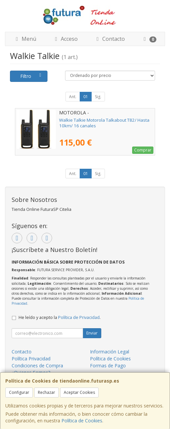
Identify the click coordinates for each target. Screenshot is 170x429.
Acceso (65, 38)
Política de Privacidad (79, 317)
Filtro (31, 76)
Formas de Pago (108, 365)
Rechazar (46, 392)
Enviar (92, 333)
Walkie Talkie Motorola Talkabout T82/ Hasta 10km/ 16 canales (104, 123)
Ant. (72, 96)
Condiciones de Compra (37, 365)
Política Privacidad (31, 358)
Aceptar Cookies (79, 392)
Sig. (98, 96)
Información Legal (109, 351)
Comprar (142, 150)
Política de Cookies (81, 420)
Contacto (109, 38)
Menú (25, 38)
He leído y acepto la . (60, 317)
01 (85, 96)
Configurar (19, 392)
